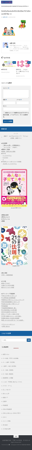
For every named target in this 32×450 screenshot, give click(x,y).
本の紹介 (5, 425)
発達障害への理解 (8, 378)
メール (19, 99)
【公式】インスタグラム (10, 164)
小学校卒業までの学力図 (10, 310)
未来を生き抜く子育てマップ (11, 304)
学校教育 (5, 405)
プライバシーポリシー (8, 324)
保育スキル (6, 354)
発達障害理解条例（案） (10, 308)
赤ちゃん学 (6, 393)
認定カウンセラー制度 (7, 287)
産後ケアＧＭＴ (5, 283)
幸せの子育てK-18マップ (10, 296)
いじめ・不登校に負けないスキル (12, 382)
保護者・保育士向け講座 (8, 151)
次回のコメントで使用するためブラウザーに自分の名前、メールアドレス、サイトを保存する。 (16, 115)
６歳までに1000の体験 (7, 285)
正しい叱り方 (6, 390)
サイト (5, 106)
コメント (6, 88)
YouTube (5, 157)
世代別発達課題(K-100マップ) (11, 302)
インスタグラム (7, 155)
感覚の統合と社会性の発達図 (11, 318)
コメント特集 (6, 421)
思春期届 (5, 306)
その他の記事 (6, 429)
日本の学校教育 (7, 409)
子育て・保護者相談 (7, 275)
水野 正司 (5, 17)
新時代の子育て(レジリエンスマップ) (13, 300)
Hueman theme (26, 444)
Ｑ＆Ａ (5, 417)
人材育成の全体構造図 (9, 298)
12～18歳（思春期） (8, 374)
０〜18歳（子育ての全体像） (11, 358)
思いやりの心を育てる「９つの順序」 (13, 320)
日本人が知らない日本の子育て (12, 413)
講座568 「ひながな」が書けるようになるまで (22, 71)
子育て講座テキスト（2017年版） (12, 316)
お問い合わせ (6, 326)
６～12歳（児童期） (8, 370)
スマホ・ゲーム (7, 386)
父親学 (5, 401)
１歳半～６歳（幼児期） (10, 366)
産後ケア (5, 397)
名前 (5, 99)
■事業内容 (4, 69)
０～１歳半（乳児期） (9, 362)
